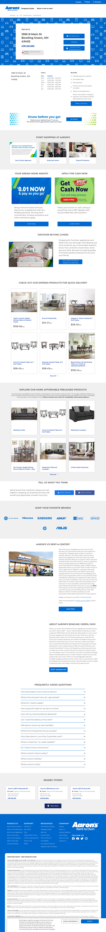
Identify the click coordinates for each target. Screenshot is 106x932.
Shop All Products (82, 160)
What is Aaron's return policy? (34, 753)
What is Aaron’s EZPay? (31, 759)
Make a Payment (81, 103)
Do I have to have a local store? (35, 748)
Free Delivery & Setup (47, 826)
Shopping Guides (27, 8)
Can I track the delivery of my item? (36, 720)
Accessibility (45, 841)
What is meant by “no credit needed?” (38, 742)
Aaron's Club (28, 841)
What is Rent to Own (30, 835)
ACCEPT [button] (90, 921)
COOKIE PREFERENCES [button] (70, 921)
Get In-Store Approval (23, 160)
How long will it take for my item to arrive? (40, 708)
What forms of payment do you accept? (39, 731)
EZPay (26, 844)
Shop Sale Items (53, 160)
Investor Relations (64, 832)
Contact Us (27, 826)
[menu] (53, 6)
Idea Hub (43, 832)
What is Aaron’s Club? (30, 764)
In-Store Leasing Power (31, 838)
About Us (62, 829)
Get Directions (75, 36)
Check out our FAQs (82, 601)
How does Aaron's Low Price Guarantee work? (41, 736)
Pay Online (27, 829)
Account (97, 2)
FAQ (25, 832)
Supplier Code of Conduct (49, 846)
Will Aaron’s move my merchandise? (37, 725)
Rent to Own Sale (12, 841)
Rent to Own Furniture (14, 826)
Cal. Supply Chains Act (48, 844)
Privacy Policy (45, 835)
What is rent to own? (45, 8)
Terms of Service (46, 838)
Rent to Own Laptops (14, 838)
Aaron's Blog (63, 835)
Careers (78, 2)
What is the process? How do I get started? (40, 697)
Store (87, 2)
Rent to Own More (13, 835)
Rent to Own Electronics (14, 829)
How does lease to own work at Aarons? (39, 692)
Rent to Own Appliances (14, 832)
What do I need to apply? (32, 703)
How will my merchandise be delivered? (39, 714)
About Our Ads (63, 838)
